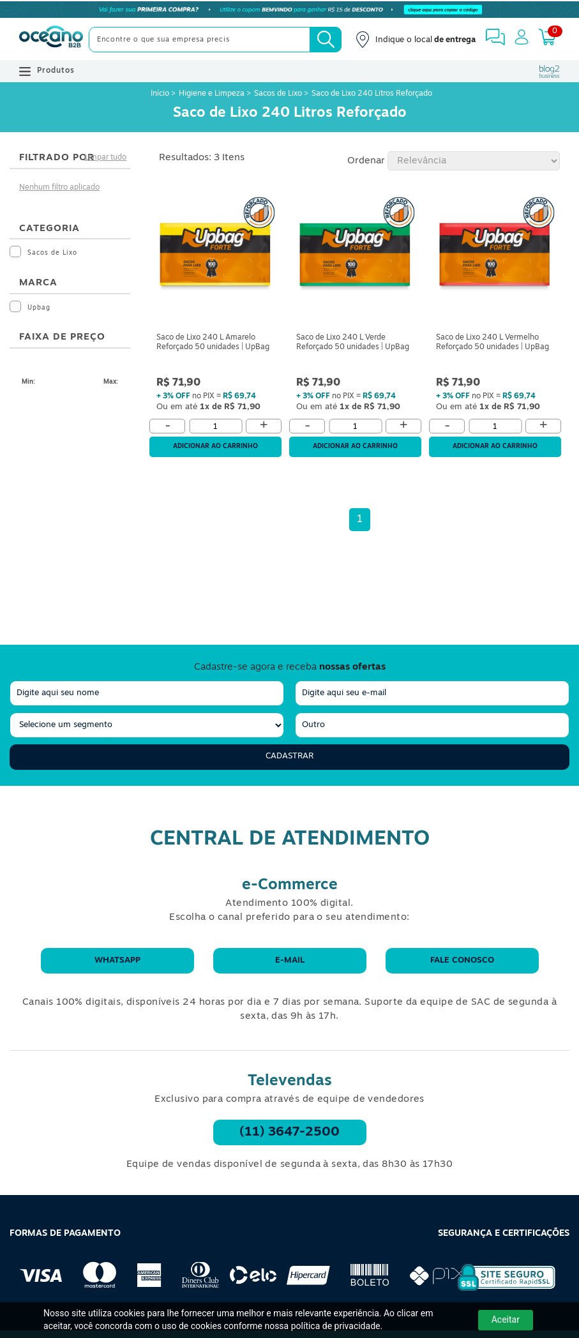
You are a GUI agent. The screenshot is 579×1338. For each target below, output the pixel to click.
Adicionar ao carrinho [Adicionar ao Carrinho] (215, 446)
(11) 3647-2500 (289, 1132)
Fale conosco (462, 960)
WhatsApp (117, 960)
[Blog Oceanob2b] (549, 71)
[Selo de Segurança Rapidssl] (497, 1291)
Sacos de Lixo (278, 94)
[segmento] (147, 725)
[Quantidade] (215, 426)
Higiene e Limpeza (211, 94)
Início (161, 94)
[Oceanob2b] (51, 40)
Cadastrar (289, 756)
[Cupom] (289, 9)
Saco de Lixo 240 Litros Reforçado (372, 94)
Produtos (47, 71)
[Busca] (326, 39)
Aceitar (506, 1319)
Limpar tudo (105, 158)
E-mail (290, 960)
